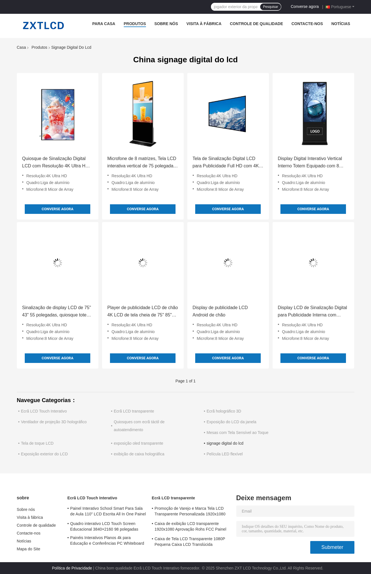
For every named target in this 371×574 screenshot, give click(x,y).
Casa (21, 47)
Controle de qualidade (256, 23)
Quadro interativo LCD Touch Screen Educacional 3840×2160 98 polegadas (104, 526)
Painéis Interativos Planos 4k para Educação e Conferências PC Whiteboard (107, 540)
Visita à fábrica (203, 23)
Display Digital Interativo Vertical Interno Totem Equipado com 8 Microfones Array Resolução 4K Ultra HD (310, 163)
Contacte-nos (307, 23)
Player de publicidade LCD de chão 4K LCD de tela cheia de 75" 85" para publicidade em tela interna (142, 312)
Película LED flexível (225, 454)
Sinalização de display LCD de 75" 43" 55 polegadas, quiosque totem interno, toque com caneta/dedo (56, 312)
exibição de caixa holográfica (139, 454)
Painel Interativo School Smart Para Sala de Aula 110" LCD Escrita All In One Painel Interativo (108, 512)
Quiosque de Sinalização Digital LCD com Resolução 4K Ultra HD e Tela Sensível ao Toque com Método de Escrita (57, 163)
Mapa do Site (29, 549)
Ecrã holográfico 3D (224, 411)
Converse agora (305, 6)
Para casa (103, 23)
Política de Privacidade (72, 568)
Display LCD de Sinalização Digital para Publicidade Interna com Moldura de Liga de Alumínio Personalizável (312, 312)
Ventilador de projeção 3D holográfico (54, 422)
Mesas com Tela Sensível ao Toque (238, 432)
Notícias (340, 23)
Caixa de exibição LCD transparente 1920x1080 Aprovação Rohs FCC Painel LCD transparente (190, 527)
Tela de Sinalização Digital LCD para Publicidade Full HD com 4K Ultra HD (226, 163)
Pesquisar (270, 7)
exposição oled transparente (138, 443)
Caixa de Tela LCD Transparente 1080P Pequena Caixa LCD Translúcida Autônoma (190, 542)
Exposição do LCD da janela (232, 422)
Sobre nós (166, 23)
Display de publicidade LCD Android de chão (220, 311)
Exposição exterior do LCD (44, 454)
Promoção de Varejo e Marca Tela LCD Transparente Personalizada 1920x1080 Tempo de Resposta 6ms (190, 512)
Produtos (135, 23)
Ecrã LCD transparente (134, 411)
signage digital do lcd (225, 443)
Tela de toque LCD (37, 443)
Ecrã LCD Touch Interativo (44, 411)
